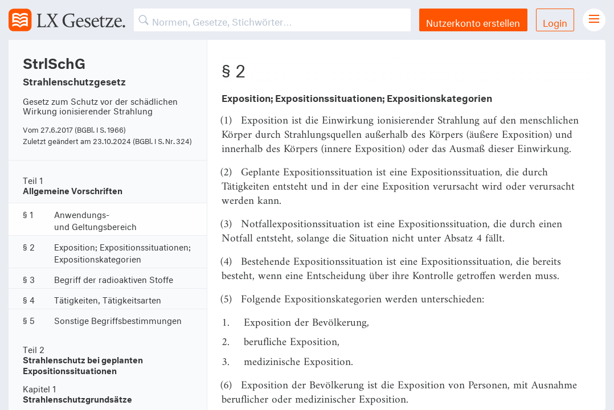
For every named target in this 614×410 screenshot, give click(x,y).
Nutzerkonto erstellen (473, 21)
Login (555, 21)
